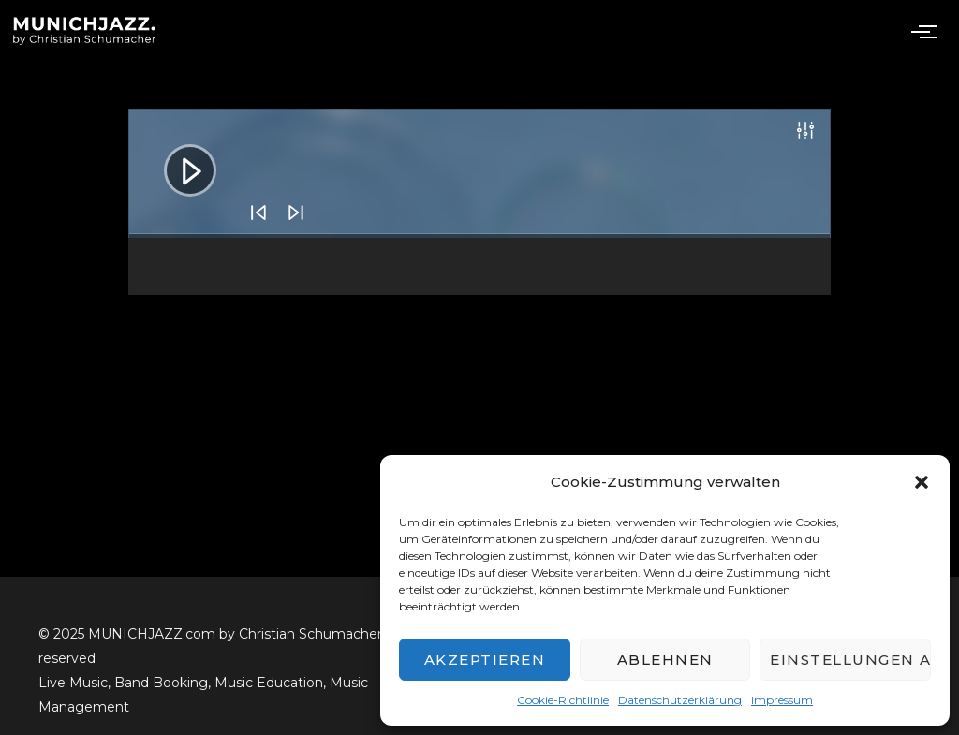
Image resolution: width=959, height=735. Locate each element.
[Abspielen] (176, 156)
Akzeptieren (485, 660)
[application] (479, 173)
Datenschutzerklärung (680, 700)
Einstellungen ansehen (850, 660)
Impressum (782, 700)
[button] (921, 482)
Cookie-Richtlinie (563, 700)
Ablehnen (665, 660)
